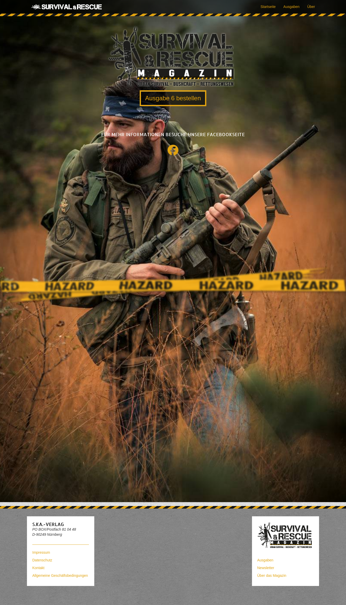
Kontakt (38, 568)
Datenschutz (42, 560)
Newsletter (265, 568)
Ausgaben (291, 7)
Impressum (41, 552)
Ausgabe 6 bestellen (173, 98)
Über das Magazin (272, 575)
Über (311, 7)
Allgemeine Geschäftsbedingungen (60, 575)
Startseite (268, 7)
